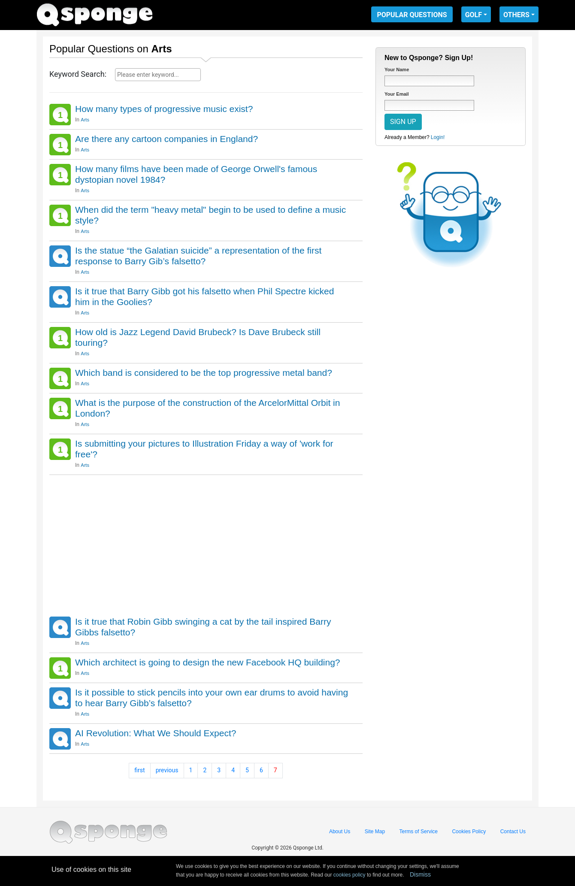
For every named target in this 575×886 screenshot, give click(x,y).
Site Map (375, 832)
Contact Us (513, 832)
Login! (438, 137)
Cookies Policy (469, 832)
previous (167, 770)
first (139, 770)
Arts (85, 119)
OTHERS (516, 15)
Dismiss (420, 874)
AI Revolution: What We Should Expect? (155, 733)
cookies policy (349, 875)
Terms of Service (418, 832)
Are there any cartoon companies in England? (166, 139)
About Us (339, 832)
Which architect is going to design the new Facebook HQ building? (207, 662)
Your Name (396, 69)
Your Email (396, 94)
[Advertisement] (206, 544)
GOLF (473, 15)
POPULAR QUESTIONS (412, 15)
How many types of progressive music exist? (164, 109)
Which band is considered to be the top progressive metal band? (203, 373)
